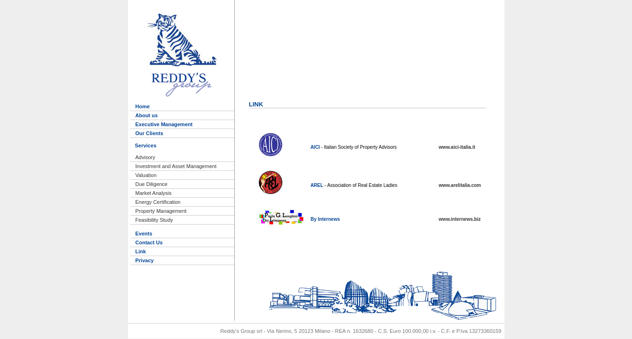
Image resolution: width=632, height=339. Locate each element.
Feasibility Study (154, 220)
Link (141, 251)
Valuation (146, 175)
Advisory (145, 157)
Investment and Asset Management (176, 166)
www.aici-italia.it (457, 147)
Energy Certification (158, 202)
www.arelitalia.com (460, 185)
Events (144, 233)
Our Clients (149, 133)
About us (147, 115)
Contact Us (149, 242)
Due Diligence (152, 184)
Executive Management (164, 124)
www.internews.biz (459, 219)
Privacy (145, 260)
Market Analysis (154, 193)
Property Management (161, 211)
